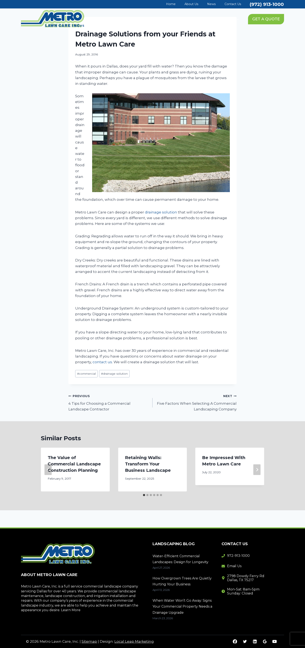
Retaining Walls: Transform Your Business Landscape (148, 464)
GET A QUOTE (266, 19)
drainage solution (161, 212)
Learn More (70, 610)
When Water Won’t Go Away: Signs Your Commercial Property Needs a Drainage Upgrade (182, 606)
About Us (191, 4)
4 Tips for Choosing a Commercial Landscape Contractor (108, 402)
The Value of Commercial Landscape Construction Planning (74, 464)
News (211, 4)
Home (171, 4)
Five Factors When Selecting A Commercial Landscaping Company (196, 402)
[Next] (257, 469)
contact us (102, 362)
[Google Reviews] (264, 641)
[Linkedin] (254, 641)
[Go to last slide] (48, 469)
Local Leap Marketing (134, 641)
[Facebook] (235, 641)
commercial (86, 373)
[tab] (144, 495)
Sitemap (89, 641)
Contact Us (233, 4)
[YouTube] (274, 641)
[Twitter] (244, 641)
